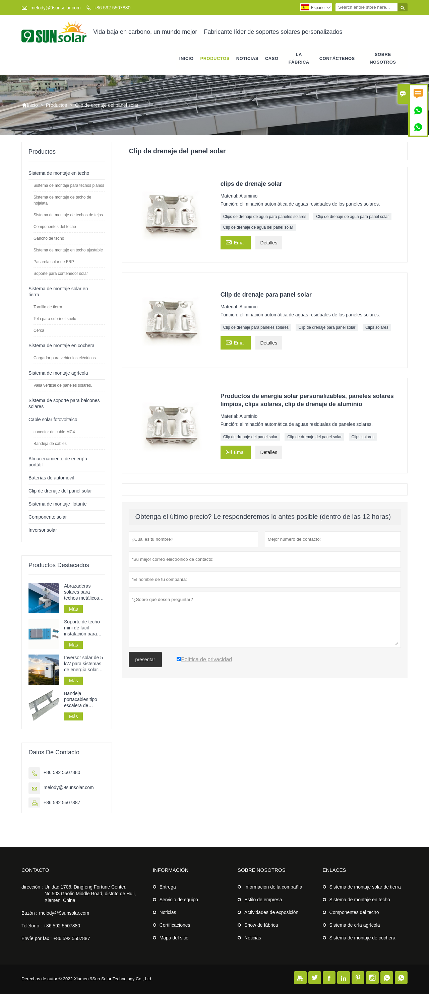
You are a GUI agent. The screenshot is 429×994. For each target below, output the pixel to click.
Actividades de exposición (271, 912)
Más (73, 609)
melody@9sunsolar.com (55, 7)
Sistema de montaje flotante (57, 504)
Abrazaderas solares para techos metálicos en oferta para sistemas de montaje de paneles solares (81, 592)
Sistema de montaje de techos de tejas (68, 215)
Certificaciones (175, 925)
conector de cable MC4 (54, 432)
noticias (247, 58)
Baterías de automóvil (51, 478)
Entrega (168, 887)
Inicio (186, 58)
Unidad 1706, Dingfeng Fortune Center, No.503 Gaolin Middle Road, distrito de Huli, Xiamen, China (90, 894)
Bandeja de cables (50, 444)
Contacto (35, 870)
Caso (272, 58)
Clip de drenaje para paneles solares (256, 327)
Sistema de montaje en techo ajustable (68, 250)
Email (236, 242)
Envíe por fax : (36, 938)
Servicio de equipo (179, 900)
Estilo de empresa (263, 900)
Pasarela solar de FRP (54, 262)
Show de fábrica (261, 925)
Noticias (168, 912)
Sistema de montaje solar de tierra (365, 887)
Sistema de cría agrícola (354, 925)
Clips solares (376, 327)
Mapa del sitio (174, 938)
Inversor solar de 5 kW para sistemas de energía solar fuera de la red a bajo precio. (83, 664)
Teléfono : (31, 926)
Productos (215, 58)
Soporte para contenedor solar (61, 274)
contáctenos (337, 58)
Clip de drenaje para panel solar (326, 327)
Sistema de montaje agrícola (58, 373)
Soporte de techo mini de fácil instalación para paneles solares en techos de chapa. (84, 628)
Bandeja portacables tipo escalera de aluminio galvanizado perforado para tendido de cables (82, 700)
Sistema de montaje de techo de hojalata (62, 200)
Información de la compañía (273, 887)
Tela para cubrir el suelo (55, 319)
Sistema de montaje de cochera (362, 938)
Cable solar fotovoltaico (52, 420)
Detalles (269, 243)
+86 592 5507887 (62, 803)
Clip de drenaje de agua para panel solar (352, 217)
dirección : (32, 887)
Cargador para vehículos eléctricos (65, 358)
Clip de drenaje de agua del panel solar (258, 227)
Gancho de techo (49, 238)
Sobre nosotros (383, 58)
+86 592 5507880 (112, 7)
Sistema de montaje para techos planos (69, 185)
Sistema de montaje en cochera (61, 346)
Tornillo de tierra (48, 307)
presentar (145, 660)
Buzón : (29, 913)
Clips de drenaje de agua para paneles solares (264, 217)
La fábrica (299, 58)
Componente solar (47, 517)
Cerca (39, 330)
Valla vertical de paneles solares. (63, 385)
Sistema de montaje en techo (58, 173)
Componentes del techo (55, 227)
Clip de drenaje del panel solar (250, 437)
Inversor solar (42, 530)
